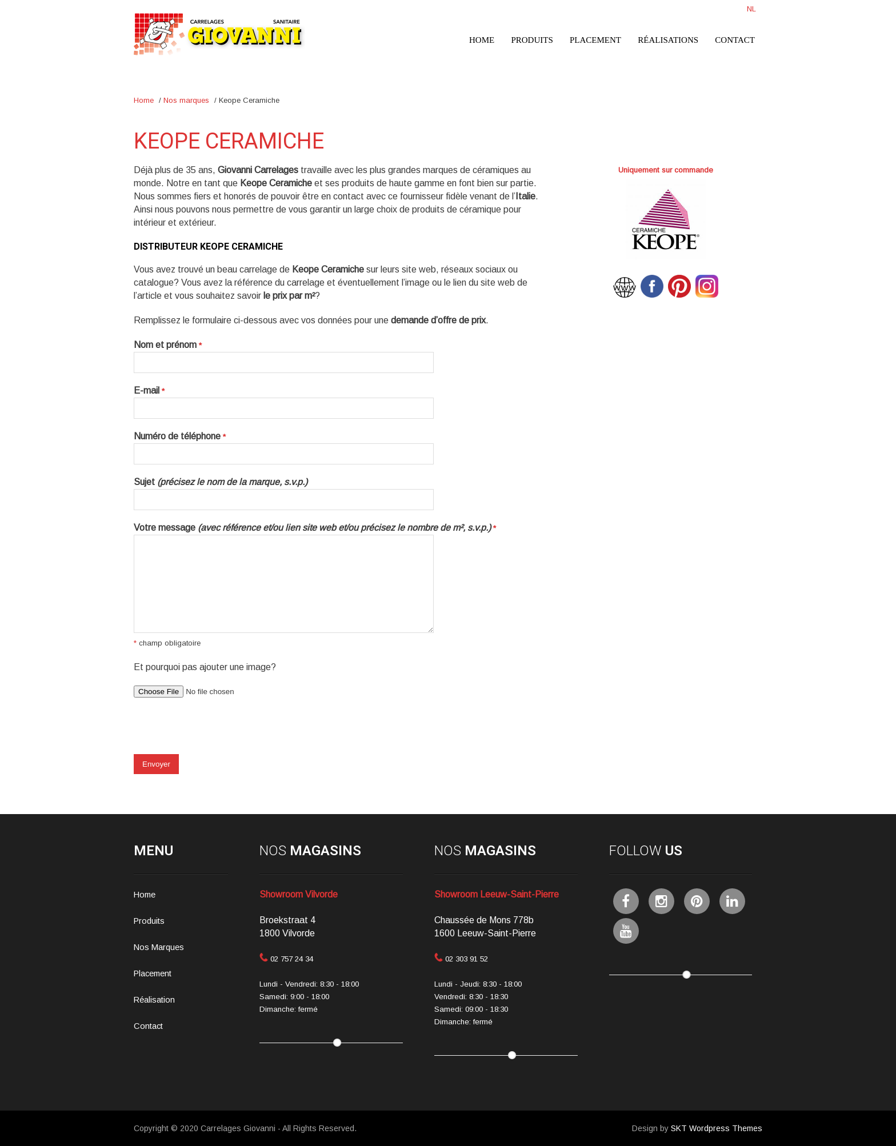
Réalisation (154, 999)
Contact (735, 40)
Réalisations (668, 40)
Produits (532, 40)
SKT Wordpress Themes (716, 1128)
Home (481, 40)
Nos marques (186, 100)
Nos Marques (159, 947)
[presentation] (220, 732)
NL (751, 9)
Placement (595, 40)
